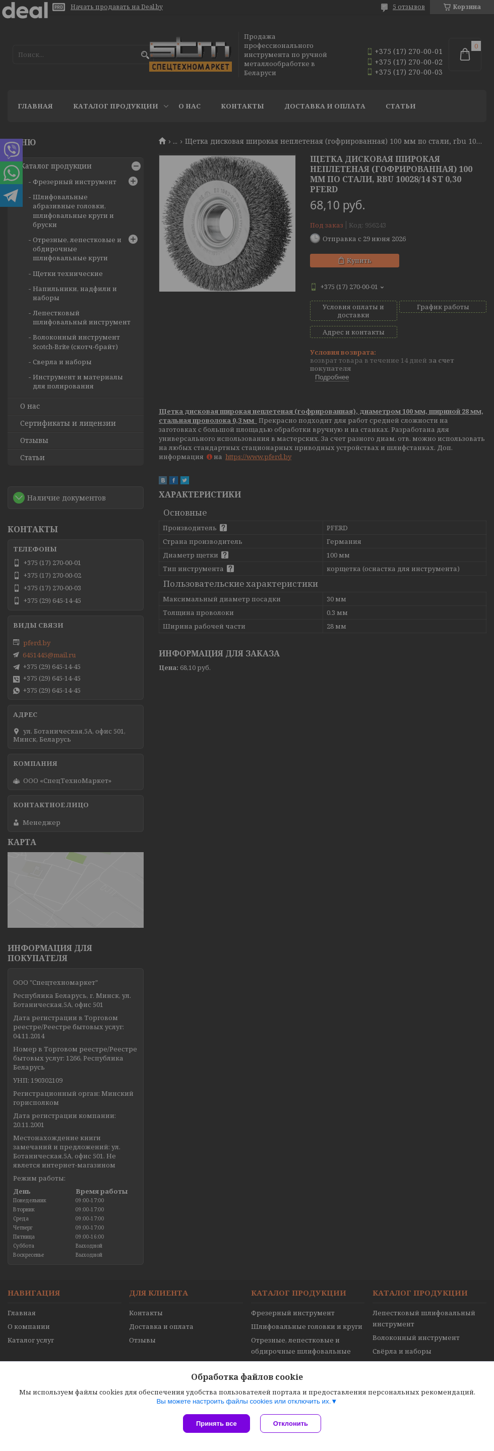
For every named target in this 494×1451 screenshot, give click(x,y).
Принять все (216, 1423)
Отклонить (290, 1423)
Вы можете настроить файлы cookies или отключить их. (243, 1401)
